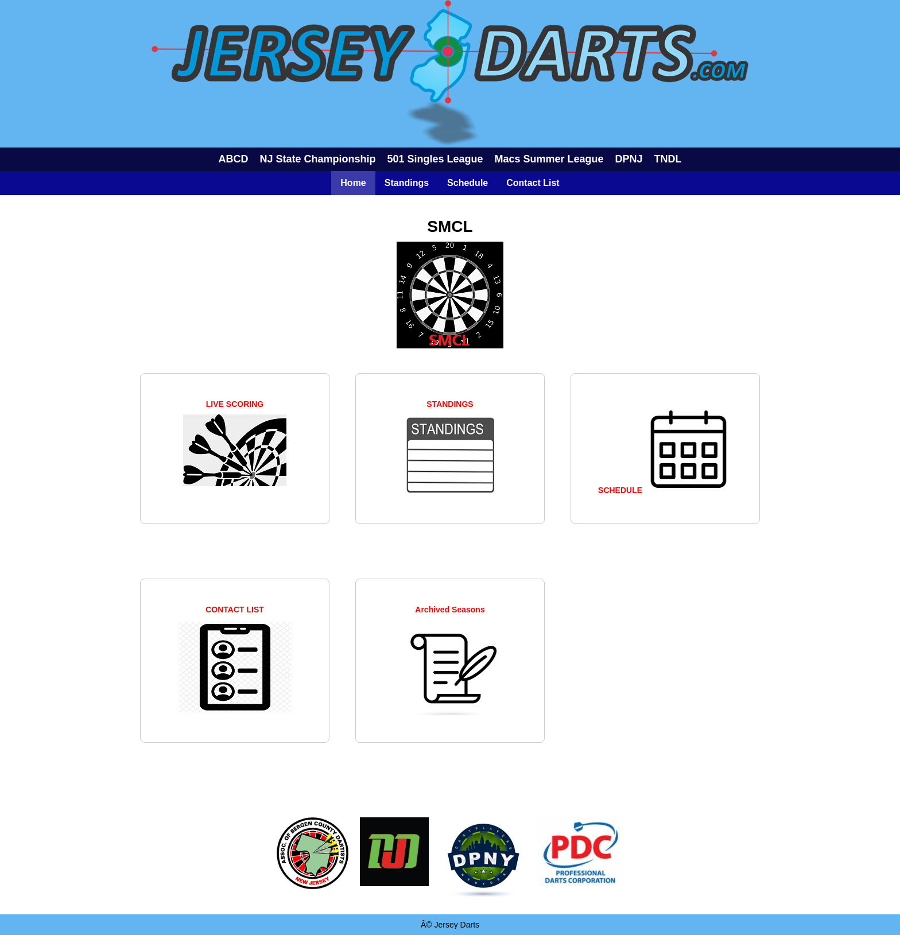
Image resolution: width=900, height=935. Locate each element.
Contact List (532, 183)
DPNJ (629, 159)
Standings (407, 183)
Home (353, 183)
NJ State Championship (317, 159)
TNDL (668, 159)
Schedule (467, 183)
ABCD (233, 159)
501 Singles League (435, 159)
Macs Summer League (549, 159)
